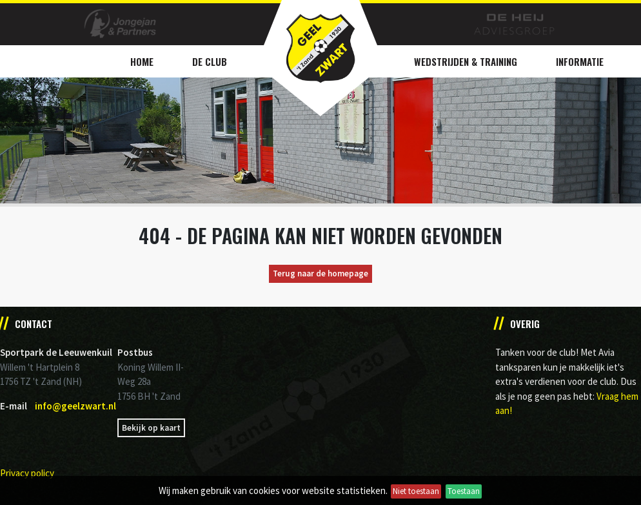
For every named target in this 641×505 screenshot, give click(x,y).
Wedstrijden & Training (465, 61)
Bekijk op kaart (151, 427)
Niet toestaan (416, 491)
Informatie (580, 61)
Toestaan (464, 491)
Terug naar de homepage (320, 273)
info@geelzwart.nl (75, 406)
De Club (209, 61)
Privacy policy (27, 473)
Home (141, 61)
